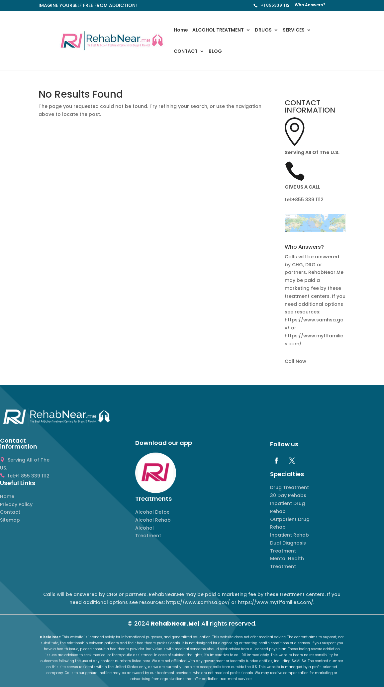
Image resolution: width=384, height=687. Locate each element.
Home (181, 30)
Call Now (295, 361)
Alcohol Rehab (153, 520)
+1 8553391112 (275, 5)
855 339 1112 (309, 199)
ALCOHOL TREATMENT (218, 30)
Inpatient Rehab (289, 535)
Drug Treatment (289, 487)
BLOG (215, 51)
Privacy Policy (16, 504)
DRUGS (263, 30)
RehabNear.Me (174, 623)
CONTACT (186, 51)
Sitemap (10, 520)
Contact (10, 512)
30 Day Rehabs (288, 495)
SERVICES (294, 30)
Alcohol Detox (152, 512)
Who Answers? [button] (304, 247)
